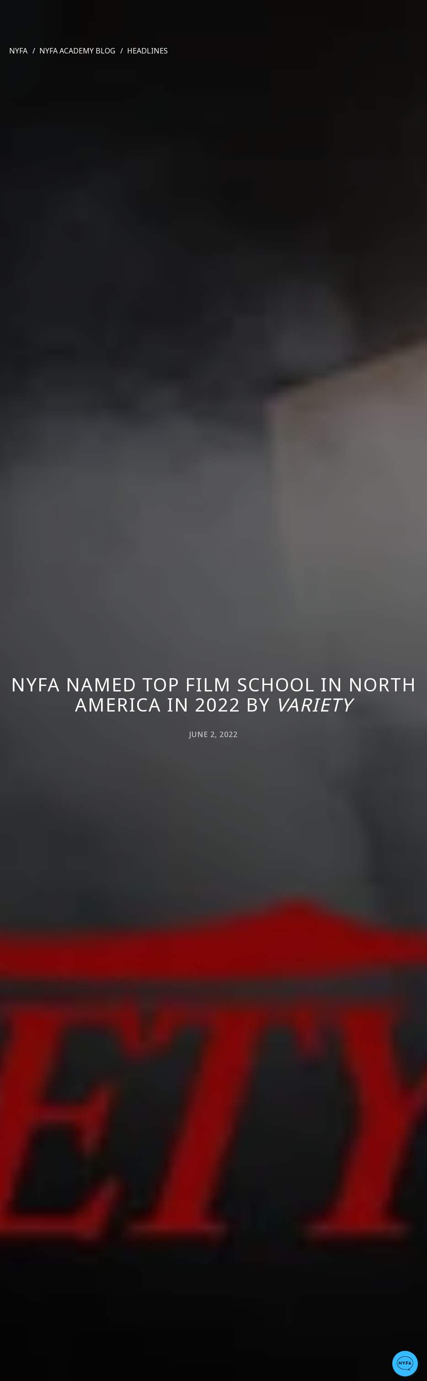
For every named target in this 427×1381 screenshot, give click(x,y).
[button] (405, 1363)
